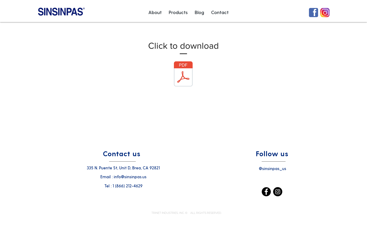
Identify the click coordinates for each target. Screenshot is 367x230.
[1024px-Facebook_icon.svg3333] (313, 12)
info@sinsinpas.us (130, 176)
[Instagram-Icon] (325, 12)
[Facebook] (266, 191)
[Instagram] (277, 191)
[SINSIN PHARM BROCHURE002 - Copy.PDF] (183, 74)
